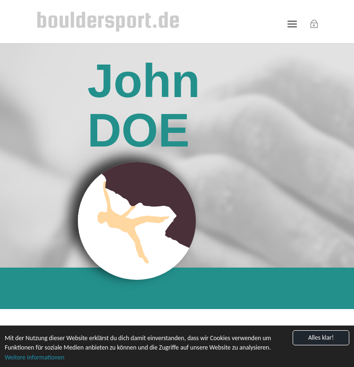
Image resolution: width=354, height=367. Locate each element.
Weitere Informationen (34, 357)
